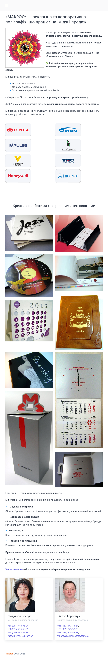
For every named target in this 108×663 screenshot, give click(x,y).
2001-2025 (19, 653)
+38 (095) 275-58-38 (67, 629)
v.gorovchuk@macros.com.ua (73, 635)
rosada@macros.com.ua (20, 635)
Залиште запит (14, 569)
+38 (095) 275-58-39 (18, 629)
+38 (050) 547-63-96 (18, 632)
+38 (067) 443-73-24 (18, 625)
